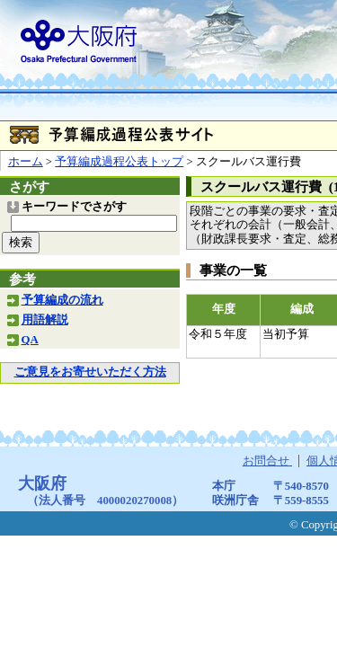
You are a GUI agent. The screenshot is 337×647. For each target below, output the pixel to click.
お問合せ (267, 461)
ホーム (25, 161)
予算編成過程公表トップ (119, 161)
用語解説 (45, 320)
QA (30, 339)
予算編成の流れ (62, 300)
